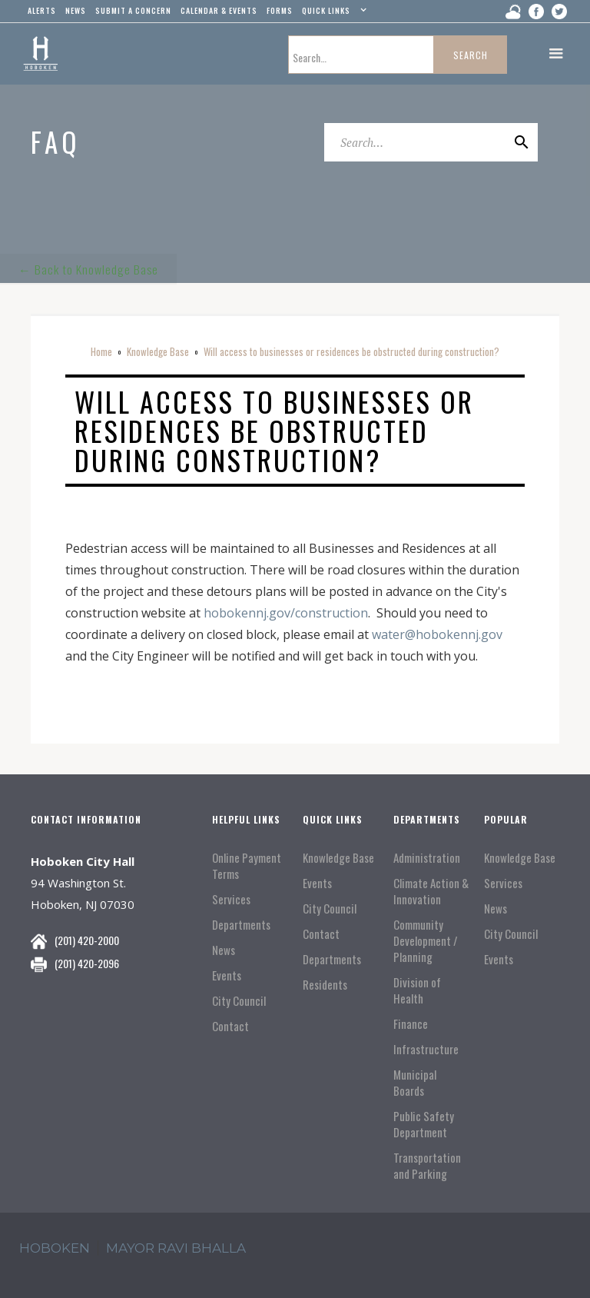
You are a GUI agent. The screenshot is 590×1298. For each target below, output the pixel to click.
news (75, 10)
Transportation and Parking (427, 1166)
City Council (239, 1001)
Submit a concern (133, 10)
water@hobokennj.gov (437, 634)
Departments (241, 925)
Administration (426, 858)
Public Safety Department (423, 1124)
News (223, 950)
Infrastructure (426, 1049)
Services (231, 899)
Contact (230, 1026)
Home (101, 351)
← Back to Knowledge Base (88, 267)
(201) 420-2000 (87, 940)
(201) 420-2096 (87, 963)
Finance (410, 1024)
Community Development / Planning (425, 941)
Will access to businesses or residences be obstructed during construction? (351, 351)
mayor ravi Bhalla (176, 1248)
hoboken (54, 1248)
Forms (280, 10)
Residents (325, 985)
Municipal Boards (414, 1083)
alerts (42, 10)
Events (226, 975)
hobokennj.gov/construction (284, 612)
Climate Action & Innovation (431, 891)
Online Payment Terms (246, 866)
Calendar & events (219, 10)
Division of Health (417, 990)
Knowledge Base (158, 351)
